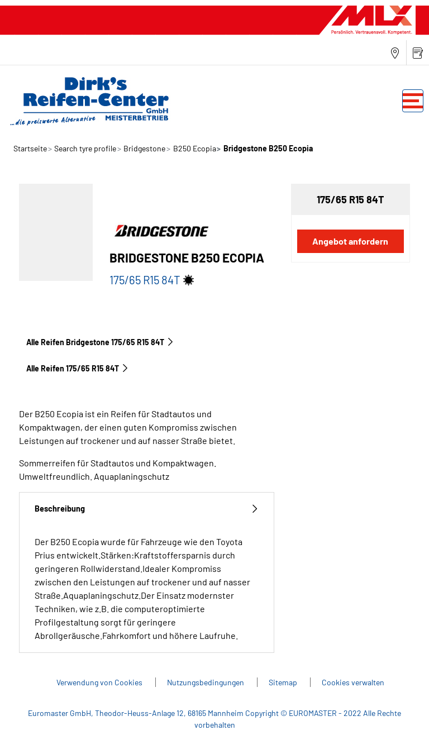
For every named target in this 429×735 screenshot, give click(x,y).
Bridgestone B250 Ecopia (267, 148)
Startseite (30, 148)
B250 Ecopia (193, 148)
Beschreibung (147, 508)
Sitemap (284, 682)
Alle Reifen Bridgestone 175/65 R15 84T (100, 342)
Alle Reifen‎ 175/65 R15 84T (77, 368)
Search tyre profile (84, 148)
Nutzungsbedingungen (206, 682)
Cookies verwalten (353, 682)
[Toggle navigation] (412, 100)
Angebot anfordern (350, 241)
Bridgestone (143, 148)
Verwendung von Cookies (100, 682)
